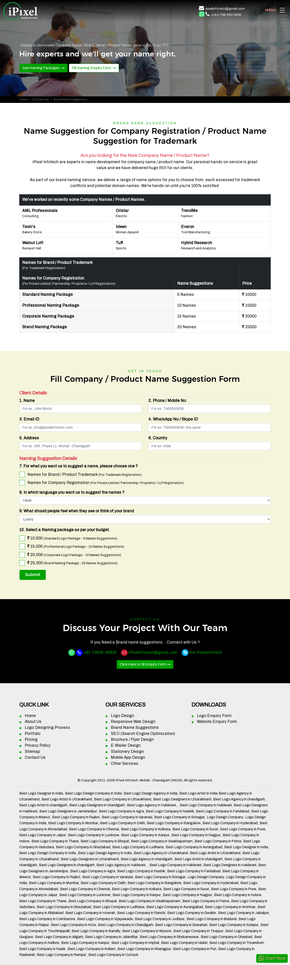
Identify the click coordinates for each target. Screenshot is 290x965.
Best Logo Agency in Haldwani (151, 805)
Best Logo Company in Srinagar (179, 817)
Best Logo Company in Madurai (212, 919)
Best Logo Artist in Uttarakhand (66, 799)
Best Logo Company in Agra (121, 811)
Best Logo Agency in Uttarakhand (161, 853)
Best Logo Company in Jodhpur (160, 919)
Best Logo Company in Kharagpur (144, 949)
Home (23, 99)
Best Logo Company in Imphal (135, 943)
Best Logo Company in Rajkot (76, 817)
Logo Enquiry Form (214, 716)
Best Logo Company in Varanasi (127, 817)
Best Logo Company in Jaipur (42, 835)
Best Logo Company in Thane (55, 841)
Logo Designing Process (47, 727)
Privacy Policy (38, 745)
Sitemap (32, 751)
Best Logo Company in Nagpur (196, 835)
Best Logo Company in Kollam (91, 949)
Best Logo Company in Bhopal (105, 841)
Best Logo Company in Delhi (122, 823)
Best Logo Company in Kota (73, 925)
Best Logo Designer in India (41, 793)
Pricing (31, 739)
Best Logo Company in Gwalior (191, 913)
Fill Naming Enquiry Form (92, 68)
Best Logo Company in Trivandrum (236, 943)
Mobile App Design (128, 757)
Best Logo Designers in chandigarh (97, 805)
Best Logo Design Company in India (93, 793)
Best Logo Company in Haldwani (206, 805)
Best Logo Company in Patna (218, 841)
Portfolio (32, 734)
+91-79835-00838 (100, 652)
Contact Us (35, 757)
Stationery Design (127, 751)
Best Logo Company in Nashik (170, 811)
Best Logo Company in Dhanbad (226, 937)
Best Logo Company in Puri (194, 949)
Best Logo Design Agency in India (150, 793)
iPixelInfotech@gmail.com (153, 652)
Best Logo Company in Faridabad (222, 811)
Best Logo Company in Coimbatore (47, 919)
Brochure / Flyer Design (132, 739)
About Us (33, 721)
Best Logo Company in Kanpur (145, 835)
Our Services (40, 99)
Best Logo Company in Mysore (146, 931)
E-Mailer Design (126, 745)
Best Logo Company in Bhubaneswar (169, 937)
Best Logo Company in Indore (237, 895)
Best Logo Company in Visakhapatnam (162, 841)
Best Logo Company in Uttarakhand (122, 799)
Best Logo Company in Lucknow (93, 835)
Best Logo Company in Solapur (234, 925)
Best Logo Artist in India (198, 793)
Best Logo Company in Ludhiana (138, 847)
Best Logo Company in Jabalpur (243, 913)
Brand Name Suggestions (135, 727)
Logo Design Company (225, 817)
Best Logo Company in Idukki (184, 943)
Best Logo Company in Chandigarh (125, 925)
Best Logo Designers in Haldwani (229, 865)
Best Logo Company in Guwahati (181, 925)
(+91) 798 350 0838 (226, 15)
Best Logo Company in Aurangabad (194, 847)
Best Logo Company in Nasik (42, 949)
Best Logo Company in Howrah (90, 913)
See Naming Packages (41, 68)
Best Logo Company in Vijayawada (105, 919)
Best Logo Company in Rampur (61, 955)
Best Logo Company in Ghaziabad (83, 847)
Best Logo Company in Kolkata (145, 829)
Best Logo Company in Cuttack (113, 955)
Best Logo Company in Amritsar (230, 907)
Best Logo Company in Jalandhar (111, 937)
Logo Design (122, 716)
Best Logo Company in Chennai (94, 829)
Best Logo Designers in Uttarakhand (182, 799)
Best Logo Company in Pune (242, 829)
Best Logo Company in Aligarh (59, 937)
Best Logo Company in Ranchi (141, 913)
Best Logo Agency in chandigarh (239, 799)
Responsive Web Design (133, 721)
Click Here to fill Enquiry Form (143, 664)
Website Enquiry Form (217, 721)
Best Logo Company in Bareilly (96, 931)
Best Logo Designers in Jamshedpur (68, 811)
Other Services (124, 763)
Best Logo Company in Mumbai (73, 823)
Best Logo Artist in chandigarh (43, 805)
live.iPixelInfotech (205, 652)
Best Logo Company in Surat (195, 829)
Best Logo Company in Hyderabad (230, 823)
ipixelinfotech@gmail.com (225, 8)
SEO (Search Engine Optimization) (143, 734)
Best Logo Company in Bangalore (174, 823)
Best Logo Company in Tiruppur (198, 931)
